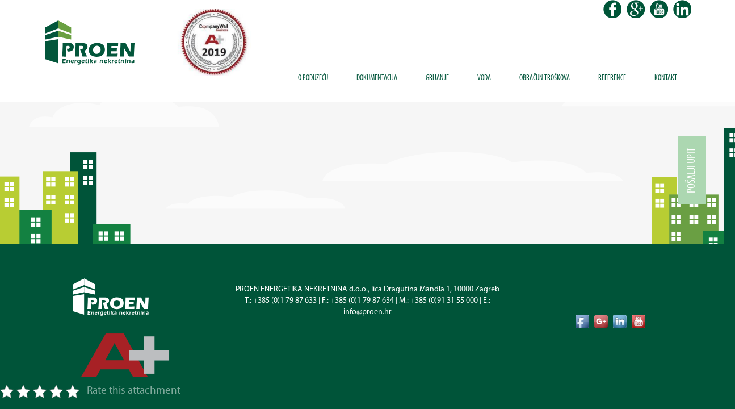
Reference (612, 78)
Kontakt (665, 78)
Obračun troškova (544, 78)
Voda (484, 78)
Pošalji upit (692, 170)
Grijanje (437, 78)
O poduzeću (313, 78)
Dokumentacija (376, 78)
